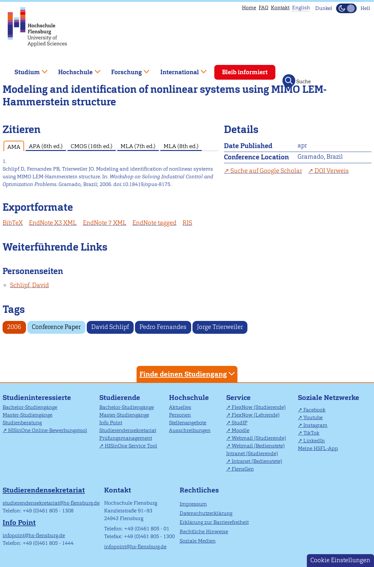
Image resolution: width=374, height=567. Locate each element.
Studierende (119, 397)
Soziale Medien (198, 540)
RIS (187, 223)
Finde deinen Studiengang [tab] (187, 374)
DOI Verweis (332, 171)
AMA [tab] (13, 146)
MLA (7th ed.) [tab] (138, 146)
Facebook (314, 409)
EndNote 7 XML (104, 223)
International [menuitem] (179, 69)
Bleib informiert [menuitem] (245, 72)
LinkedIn (314, 440)
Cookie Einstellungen (340, 560)
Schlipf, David (29, 285)
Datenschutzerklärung (206, 513)
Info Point (110, 422)
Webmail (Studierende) (259, 438)
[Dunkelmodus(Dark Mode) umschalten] (346, 8)
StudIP (239, 422)
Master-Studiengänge (27, 415)
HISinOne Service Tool (131, 445)
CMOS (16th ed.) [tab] (91, 146)
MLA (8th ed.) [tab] (181, 146)
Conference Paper (56, 327)
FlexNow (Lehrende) (256, 415)
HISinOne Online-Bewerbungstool (47, 430)
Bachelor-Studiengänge (30, 407)
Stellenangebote (187, 422)
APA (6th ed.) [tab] (46, 146)
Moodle (240, 430)
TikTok (311, 433)
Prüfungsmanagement (125, 438)
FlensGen (243, 468)
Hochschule (189, 397)
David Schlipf (110, 327)
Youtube (313, 417)
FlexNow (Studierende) (259, 407)
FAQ (263, 7)
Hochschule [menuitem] (75, 69)
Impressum (193, 504)
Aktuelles (180, 407)
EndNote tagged (154, 223)
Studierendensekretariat (127, 430)
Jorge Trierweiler (220, 327)
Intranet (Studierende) (252, 453)
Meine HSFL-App (318, 448)
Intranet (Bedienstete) (257, 461)
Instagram (315, 425)
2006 (14, 327)
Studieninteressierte (37, 397)
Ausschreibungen (189, 430)
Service (238, 397)
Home (249, 7)
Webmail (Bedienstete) (258, 445)
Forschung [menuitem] (125, 69)
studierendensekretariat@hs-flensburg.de (51, 503)
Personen (180, 415)
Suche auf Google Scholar (266, 171)
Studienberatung (22, 422)
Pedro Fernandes (162, 327)
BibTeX (13, 223)
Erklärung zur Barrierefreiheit (214, 522)
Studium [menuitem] (26, 69)
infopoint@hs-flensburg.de (34, 535)
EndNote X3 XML (52, 223)
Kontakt (280, 7)
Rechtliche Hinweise (204, 531)
